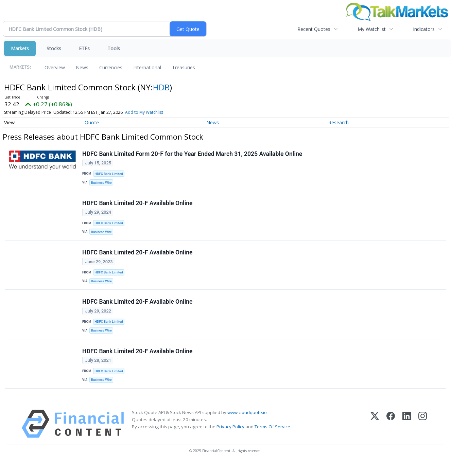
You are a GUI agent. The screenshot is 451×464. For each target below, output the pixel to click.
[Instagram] (423, 424)
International (147, 67)
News (82, 67)
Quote (92, 122)
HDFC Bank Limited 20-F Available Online (137, 203)
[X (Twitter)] (375, 424)
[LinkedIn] (407, 424)
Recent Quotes (313, 29)
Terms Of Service (272, 427)
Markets (20, 48)
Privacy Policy (230, 427)
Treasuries (183, 67)
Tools (113, 48)
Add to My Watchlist (144, 112)
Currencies (110, 67)
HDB (161, 87)
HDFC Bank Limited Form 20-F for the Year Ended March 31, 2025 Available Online (192, 153)
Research (338, 122)
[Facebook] (391, 424)
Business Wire (101, 182)
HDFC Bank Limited (108, 174)
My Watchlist (372, 29)
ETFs (84, 48)
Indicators (424, 29)
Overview (55, 67)
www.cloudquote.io (247, 412)
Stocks (54, 48)
